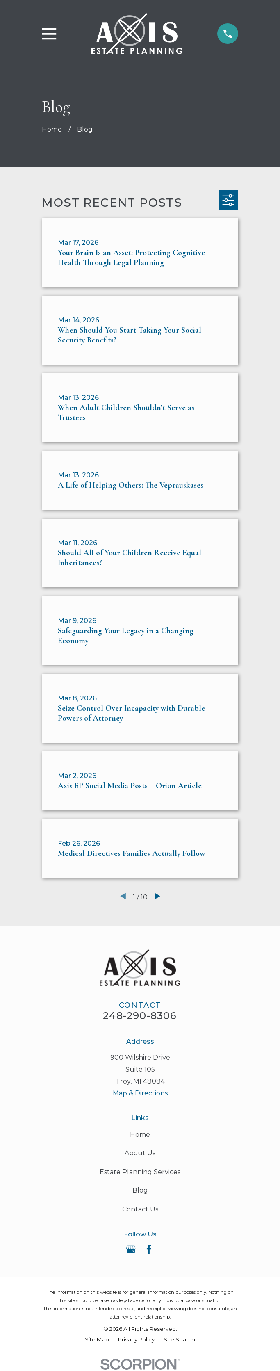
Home (140, 1134)
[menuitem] (97, 1339)
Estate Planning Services (140, 1172)
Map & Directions (140, 1093)
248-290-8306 (140, 1016)
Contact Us (140, 1209)
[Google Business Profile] (130, 1249)
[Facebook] (148, 1249)
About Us (140, 1153)
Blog (140, 1190)
